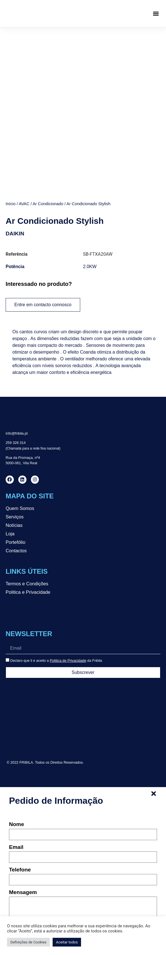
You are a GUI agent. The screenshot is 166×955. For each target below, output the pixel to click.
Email (16, 847)
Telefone (20, 870)
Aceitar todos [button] (67, 942)
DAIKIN (15, 233)
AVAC (24, 203)
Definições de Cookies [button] (28, 942)
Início (10, 203)
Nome (16, 824)
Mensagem (23, 892)
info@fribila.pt (17, 433)
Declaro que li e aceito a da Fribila (56, 660)
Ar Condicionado (48, 203)
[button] (155, 13)
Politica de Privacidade (68, 660)
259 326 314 (16, 443)
